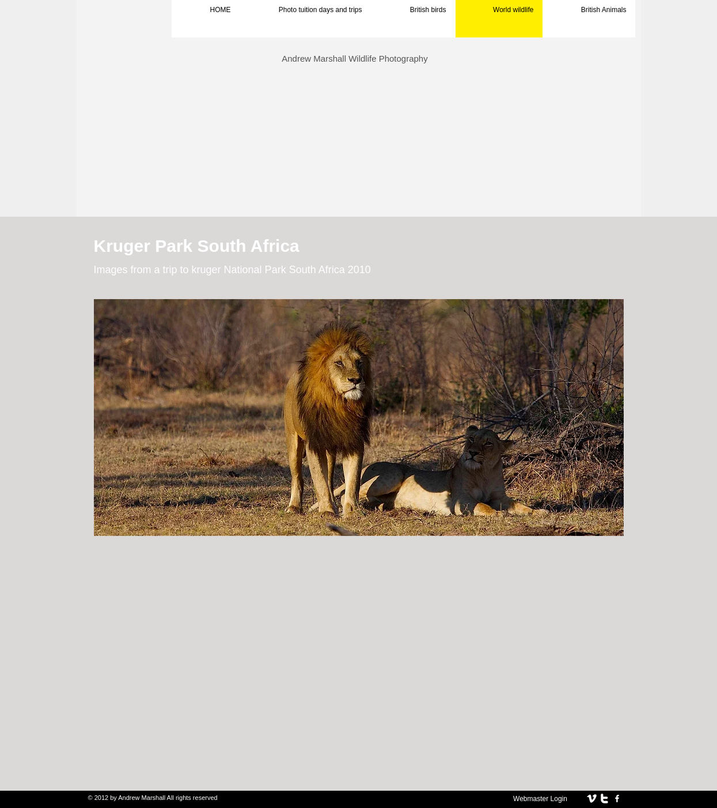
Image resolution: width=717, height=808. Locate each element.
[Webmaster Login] (540, 799)
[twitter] (604, 798)
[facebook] (617, 798)
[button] (359, 417)
